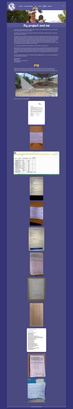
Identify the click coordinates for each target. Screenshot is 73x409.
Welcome (21, 6)
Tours (35, 6)
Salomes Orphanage (28, 6)
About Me (50, 6)
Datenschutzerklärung (38, 406)
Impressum (33, 406)
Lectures (40, 6)
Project (44, 6)
